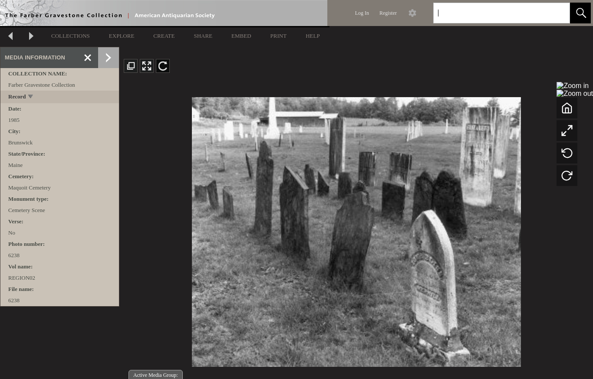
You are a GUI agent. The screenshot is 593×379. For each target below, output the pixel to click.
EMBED (241, 36)
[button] (580, 13)
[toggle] (31, 97)
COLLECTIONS (70, 36)
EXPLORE (122, 36)
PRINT (278, 36)
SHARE (203, 36)
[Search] (491, 13)
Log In (362, 13)
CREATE (164, 36)
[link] (556, 13)
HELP (313, 36)
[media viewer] (356, 229)
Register (388, 13)
